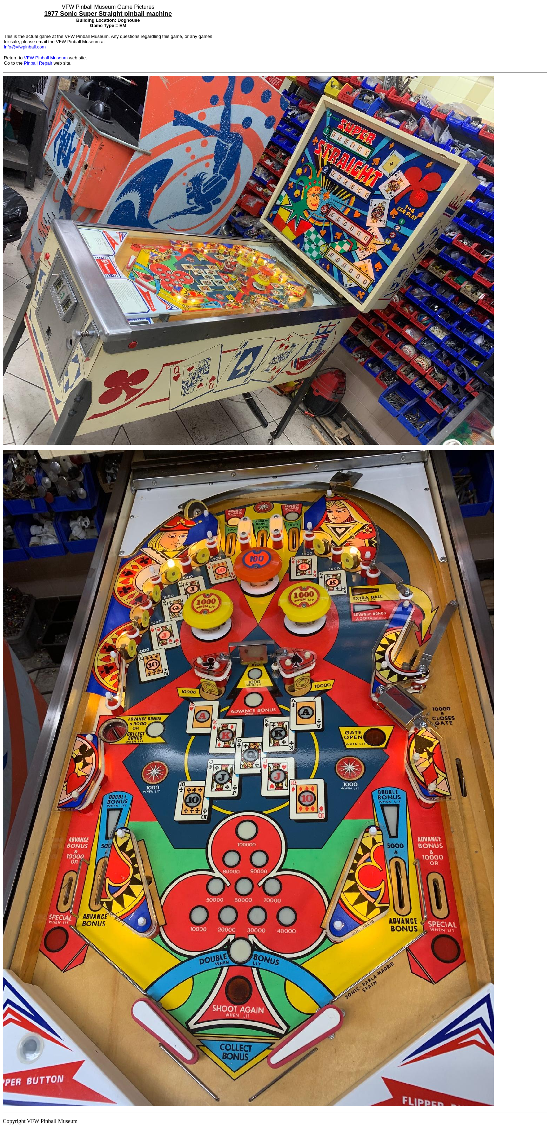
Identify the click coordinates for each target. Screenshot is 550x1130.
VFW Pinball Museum (46, 57)
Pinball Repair (38, 63)
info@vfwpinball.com (25, 47)
